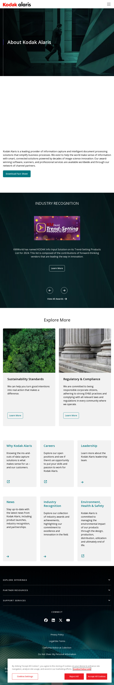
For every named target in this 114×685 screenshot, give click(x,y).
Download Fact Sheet (17, 173)
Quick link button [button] (57, 683)
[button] (57, 580)
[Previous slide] (50, 290)
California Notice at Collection (57, 647)
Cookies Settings (25, 676)
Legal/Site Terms (57, 641)
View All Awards (55, 298)
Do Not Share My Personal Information (57, 654)
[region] (60, 671)
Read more (20, 463)
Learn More (57, 268)
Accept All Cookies (97, 676)
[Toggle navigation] (109, 4)
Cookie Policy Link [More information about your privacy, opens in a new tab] (82, 669)
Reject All (74, 676)
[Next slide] (64, 290)
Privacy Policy (57, 634)
